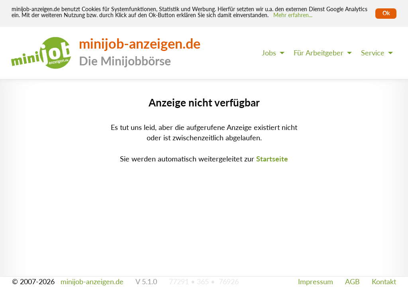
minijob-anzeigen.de (92, 281)
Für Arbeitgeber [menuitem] (318, 53)
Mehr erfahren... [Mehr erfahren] (292, 15)
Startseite (272, 159)
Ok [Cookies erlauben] (386, 13)
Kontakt (384, 281)
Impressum (315, 281)
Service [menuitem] (372, 53)
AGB (352, 281)
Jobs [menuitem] (269, 53)
